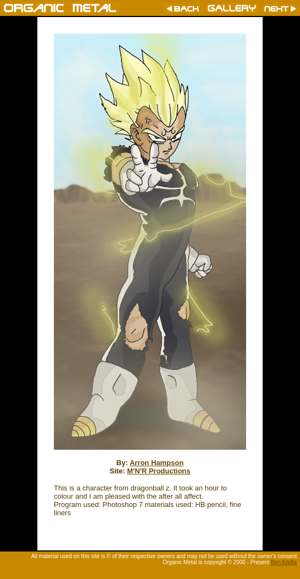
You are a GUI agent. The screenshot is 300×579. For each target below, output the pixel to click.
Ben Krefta (284, 562)
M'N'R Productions (158, 471)
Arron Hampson (157, 463)
